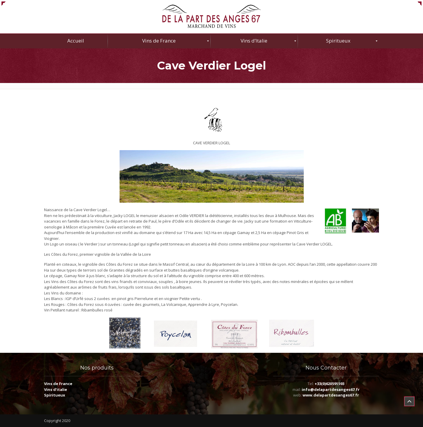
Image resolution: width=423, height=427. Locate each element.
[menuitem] (76, 41)
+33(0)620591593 (329, 383)
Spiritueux (54, 395)
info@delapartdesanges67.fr (331, 389)
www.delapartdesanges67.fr (331, 395)
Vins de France (58, 383)
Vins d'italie (55, 389)
